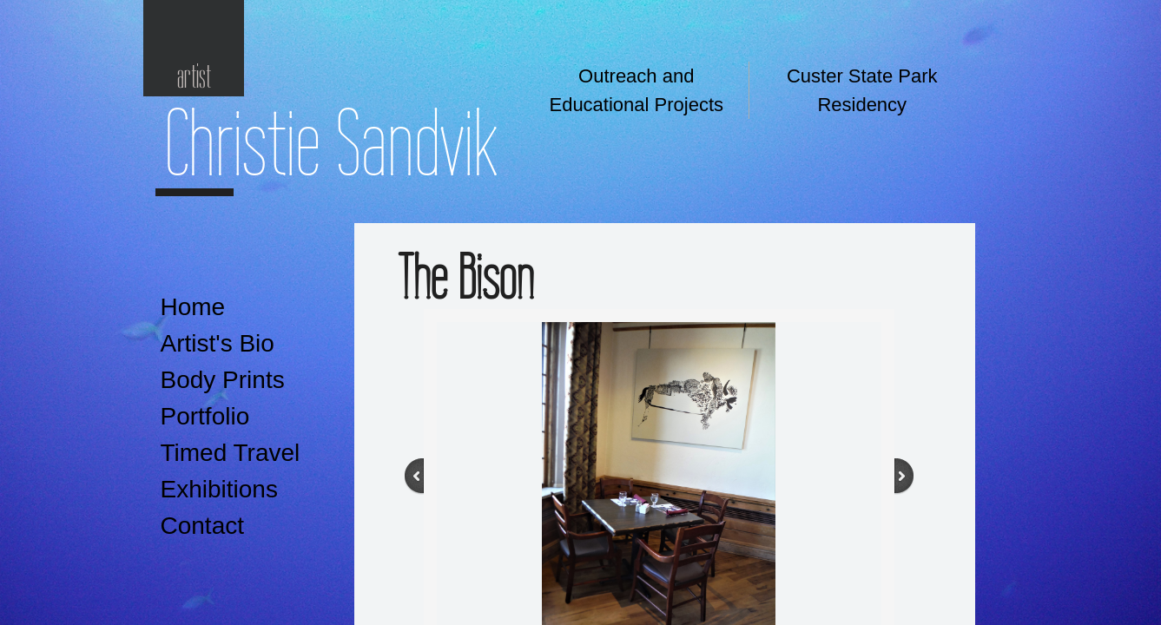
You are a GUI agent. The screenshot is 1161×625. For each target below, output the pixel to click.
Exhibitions (219, 489)
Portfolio (205, 416)
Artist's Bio (217, 343)
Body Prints (223, 379)
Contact (203, 525)
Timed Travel (230, 452)
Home (193, 306)
